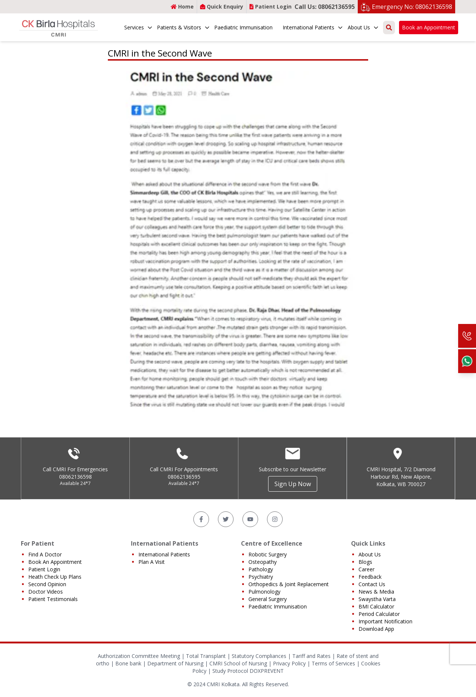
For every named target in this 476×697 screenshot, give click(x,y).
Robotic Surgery (267, 554)
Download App (376, 628)
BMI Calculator (376, 606)
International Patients (313, 27)
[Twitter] (226, 519)
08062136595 (184, 476)
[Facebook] (201, 519)
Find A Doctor (45, 554)
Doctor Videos (45, 591)
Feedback (370, 576)
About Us (363, 27)
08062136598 (75, 476)
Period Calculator (379, 613)
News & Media (376, 591)
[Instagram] (275, 519)
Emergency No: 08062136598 (412, 7)
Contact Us (371, 584)
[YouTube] (250, 519)
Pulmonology (264, 591)
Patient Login (271, 6)
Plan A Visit (151, 561)
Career (366, 569)
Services (138, 27)
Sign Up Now (292, 484)
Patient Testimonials (53, 599)
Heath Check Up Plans (54, 576)
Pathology (260, 569)
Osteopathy (262, 561)
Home (182, 6)
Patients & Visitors (183, 27)
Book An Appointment (55, 561)
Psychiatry (260, 576)
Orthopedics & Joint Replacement (288, 584)
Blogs (365, 561)
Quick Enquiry (221, 6)
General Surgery (267, 599)
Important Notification (385, 621)
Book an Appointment (428, 27)
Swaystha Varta (377, 599)
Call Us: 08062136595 (325, 7)
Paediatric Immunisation (243, 27)
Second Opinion (47, 584)
